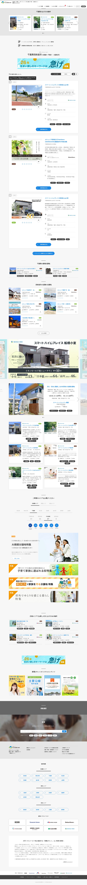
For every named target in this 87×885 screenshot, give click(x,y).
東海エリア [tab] (51, 503)
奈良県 (24, 797)
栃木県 (37, 780)
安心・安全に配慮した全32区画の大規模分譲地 (61, 386)
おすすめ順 (56, 74)
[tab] (31, 518)
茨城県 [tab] (47, 510)
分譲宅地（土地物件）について (50, 751)
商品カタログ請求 (65, 751)
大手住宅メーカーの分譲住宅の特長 (51, 747)
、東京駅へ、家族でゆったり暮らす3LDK (37, 45)
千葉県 (50, 775)
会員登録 (83, 6)
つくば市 (50, 735)
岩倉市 (55, 735)
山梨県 (62, 780)
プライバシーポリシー (30, 877)
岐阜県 (37, 809)
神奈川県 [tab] (26, 510)
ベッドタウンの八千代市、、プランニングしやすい (38, 41)
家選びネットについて (16, 2)
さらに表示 (43, 333)
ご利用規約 (22, 877)
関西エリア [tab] (43, 503)
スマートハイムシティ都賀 (61, 402)
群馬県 (50, 780)
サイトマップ (64, 877)
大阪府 (24, 792)
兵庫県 (37, 792)
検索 (64, 731)
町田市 (35, 735)
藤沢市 (31, 735)
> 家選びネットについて (67, 861)
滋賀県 (62, 792)
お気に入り (70, 6)
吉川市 (40, 735)
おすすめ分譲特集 (65, 749)
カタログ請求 (54, 6)
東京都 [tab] (18, 510)
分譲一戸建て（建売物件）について (51, 749)
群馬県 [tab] (61, 510)
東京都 (24, 775)
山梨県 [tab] (68, 510)
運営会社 (39, 877)
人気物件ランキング (66, 747)
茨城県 (24, 780)
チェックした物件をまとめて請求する (44, 253)
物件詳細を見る (43, 129)
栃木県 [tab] (54, 510)
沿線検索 (47, 6)
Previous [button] (9, 23)
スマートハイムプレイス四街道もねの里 (56, 85)
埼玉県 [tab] (40, 510)
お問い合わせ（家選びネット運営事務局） (51, 877)
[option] (20, 23)
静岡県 (62, 809)
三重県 (50, 809)
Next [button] (77, 23)
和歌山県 (38, 797)
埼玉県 (62, 775)
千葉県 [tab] (33, 510)
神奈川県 (38, 775)
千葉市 (45, 735)
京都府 (50, 792)
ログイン (78, 6)
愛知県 (24, 809)
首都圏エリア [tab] (35, 503)
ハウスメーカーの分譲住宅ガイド (68, 753)
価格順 (66, 74)
